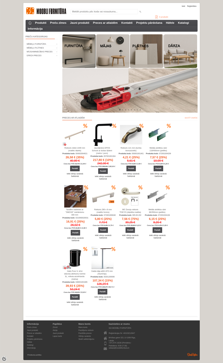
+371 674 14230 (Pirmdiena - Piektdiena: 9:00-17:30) (120, 343)
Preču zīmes (58, 22)
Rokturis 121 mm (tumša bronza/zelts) (131, 149)
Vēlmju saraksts (84, 336)
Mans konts (82, 327)
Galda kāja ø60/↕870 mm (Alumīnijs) (102, 272)
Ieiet (183, 6)
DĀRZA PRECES (34, 55)
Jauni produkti (79, 22)
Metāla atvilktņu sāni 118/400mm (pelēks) (158, 149)
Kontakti (126, 22)
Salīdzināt (75, 176)
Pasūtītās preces (85, 333)
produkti (161, 17)
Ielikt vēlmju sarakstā (75, 174)
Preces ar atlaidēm (105, 22)
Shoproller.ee (192, 354)
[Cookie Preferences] (4, 359)
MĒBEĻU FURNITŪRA (36, 44)
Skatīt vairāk (191, 118)
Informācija (35, 28)
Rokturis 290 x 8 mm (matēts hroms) (103, 210)
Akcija (55, 330)
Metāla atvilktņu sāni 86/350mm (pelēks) (157, 210)
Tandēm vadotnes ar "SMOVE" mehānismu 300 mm (74, 212)
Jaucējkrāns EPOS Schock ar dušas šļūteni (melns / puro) (102, 150)
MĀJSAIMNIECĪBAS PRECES (40, 52)
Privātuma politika (34, 355)
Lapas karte (57, 336)
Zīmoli (55, 327)
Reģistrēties (191, 6)
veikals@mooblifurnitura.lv (119, 348)
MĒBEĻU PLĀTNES (35, 48)
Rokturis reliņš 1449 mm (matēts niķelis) (74, 149)
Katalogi (183, 22)
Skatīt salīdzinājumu (86, 339)
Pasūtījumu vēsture (86, 330)
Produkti (40, 22)
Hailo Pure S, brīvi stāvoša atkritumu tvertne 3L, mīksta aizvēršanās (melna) (74, 275)
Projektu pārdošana (149, 22)
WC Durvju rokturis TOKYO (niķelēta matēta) (130, 210)
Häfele (170, 22)
